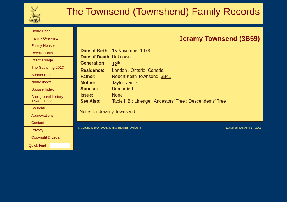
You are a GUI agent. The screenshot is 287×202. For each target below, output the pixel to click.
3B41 (166, 76)
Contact (37, 123)
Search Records (44, 75)
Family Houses (43, 45)
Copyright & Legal (45, 137)
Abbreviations (42, 115)
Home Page (41, 31)
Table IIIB (121, 101)
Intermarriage (42, 60)
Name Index (41, 82)
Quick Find (37, 145)
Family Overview (44, 38)
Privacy (37, 130)
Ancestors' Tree (169, 101)
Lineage (143, 101)
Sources (38, 108)
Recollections (42, 53)
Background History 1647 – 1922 (47, 99)
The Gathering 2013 (47, 67)
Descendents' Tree (207, 101)
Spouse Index (42, 89)
